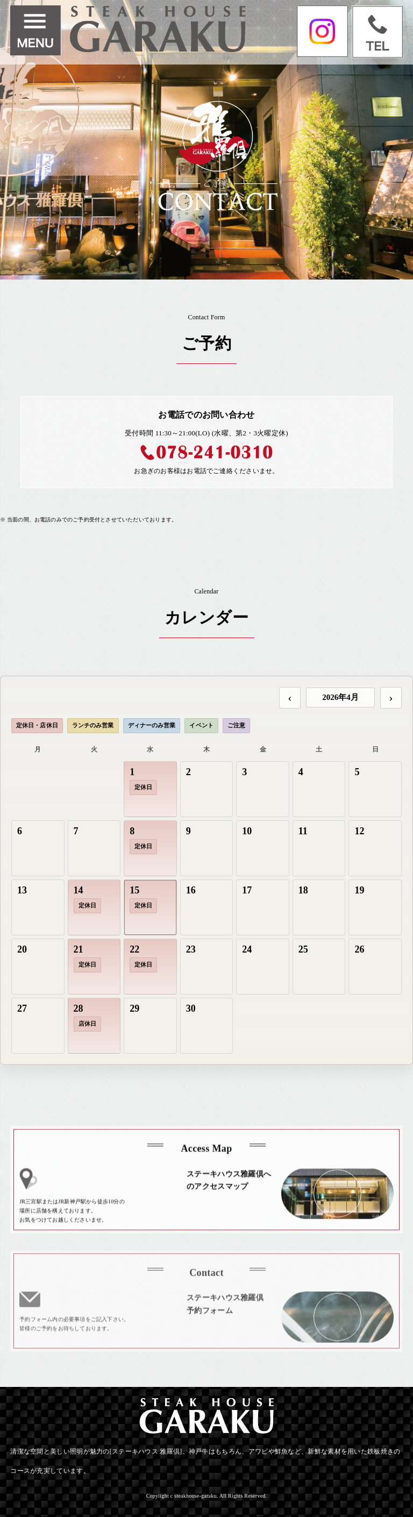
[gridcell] (150, 789)
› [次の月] (391, 697)
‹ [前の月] (289, 697)
